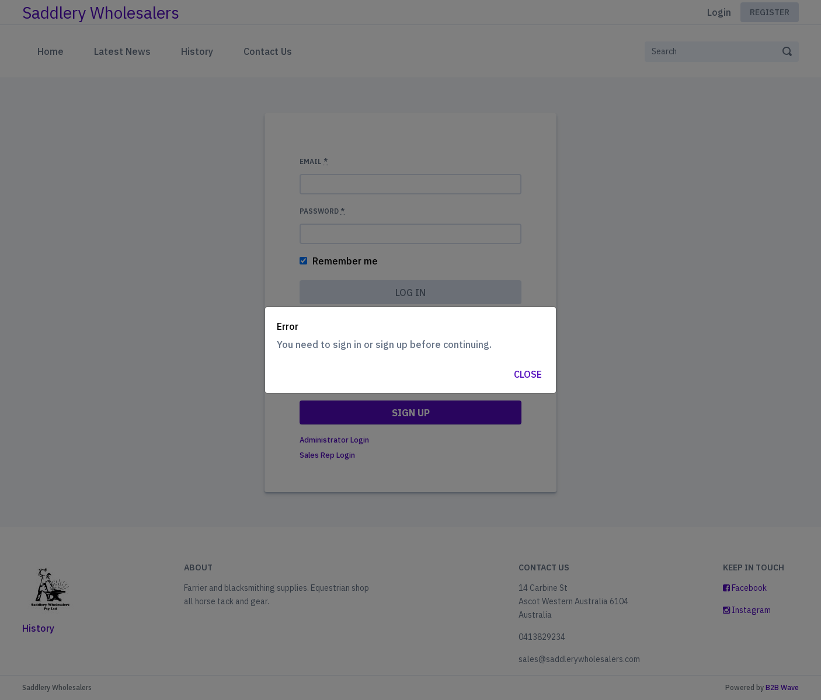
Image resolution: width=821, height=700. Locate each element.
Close (528, 374)
